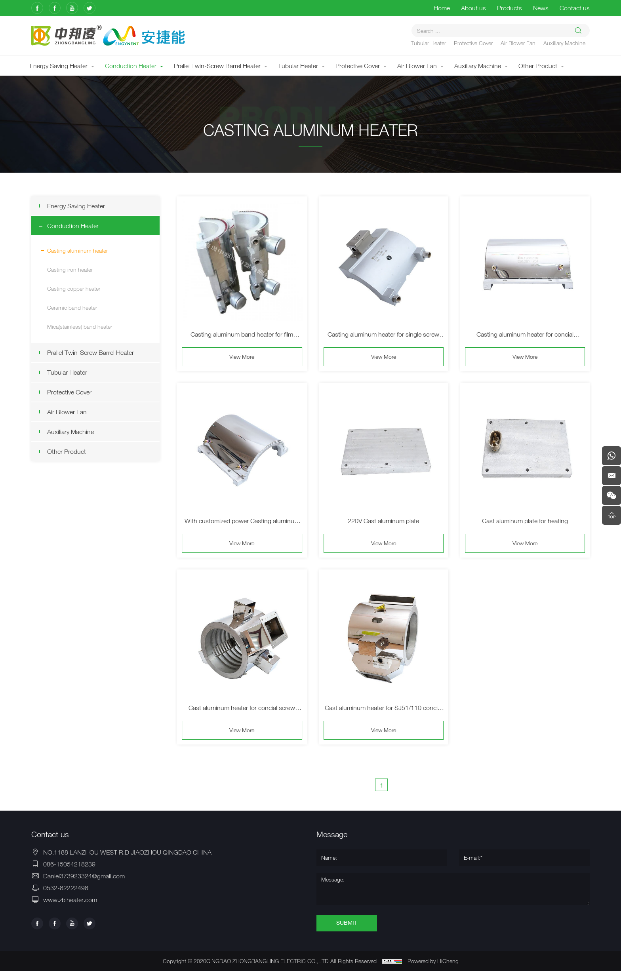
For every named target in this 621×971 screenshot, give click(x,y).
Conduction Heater (130, 65)
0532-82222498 (65, 887)
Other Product (537, 65)
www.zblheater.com (70, 899)
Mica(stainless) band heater (78, 326)
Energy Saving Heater (59, 65)
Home (442, 7)
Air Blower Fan (518, 43)
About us (473, 7)
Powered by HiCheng (433, 961)
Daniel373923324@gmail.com (84, 876)
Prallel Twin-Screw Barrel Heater (217, 65)
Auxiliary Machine (564, 43)
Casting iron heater (69, 269)
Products (509, 7)
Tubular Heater (428, 43)
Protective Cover (473, 43)
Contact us (575, 7)
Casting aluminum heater (76, 250)
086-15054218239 (69, 864)
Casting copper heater (72, 288)
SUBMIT (346, 922)
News (541, 7)
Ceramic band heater (71, 307)
